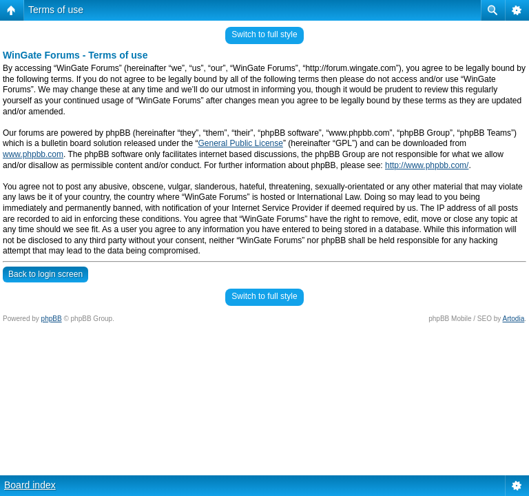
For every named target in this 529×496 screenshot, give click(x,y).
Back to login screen (45, 274)
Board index (30, 484)
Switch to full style (264, 34)
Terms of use (55, 9)
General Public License (240, 143)
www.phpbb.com (33, 154)
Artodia (514, 318)
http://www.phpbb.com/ (426, 165)
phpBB (51, 318)
